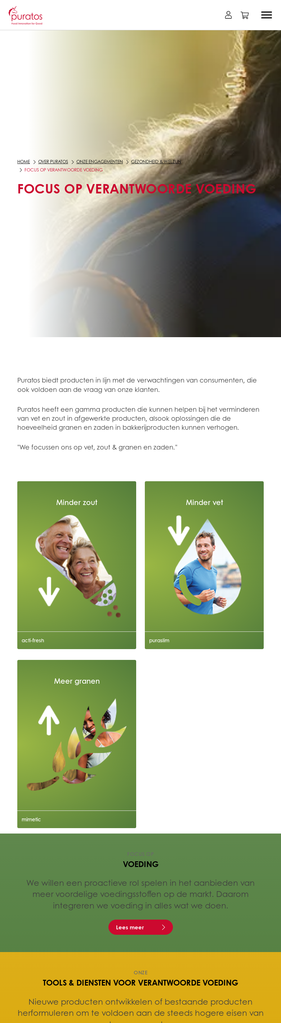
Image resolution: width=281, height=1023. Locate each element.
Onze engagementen (99, 161)
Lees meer (130, 927)
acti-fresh (33, 640)
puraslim (159, 640)
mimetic (31, 819)
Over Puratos (53, 161)
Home (23, 161)
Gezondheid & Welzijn (156, 161)
